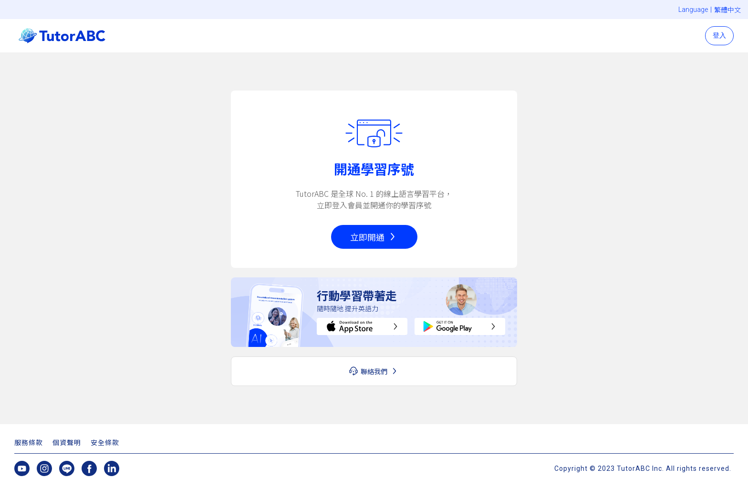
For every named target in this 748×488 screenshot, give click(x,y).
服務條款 (28, 443)
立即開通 (367, 237)
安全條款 (105, 443)
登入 (719, 35)
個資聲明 (66, 443)
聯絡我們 (374, 371)
